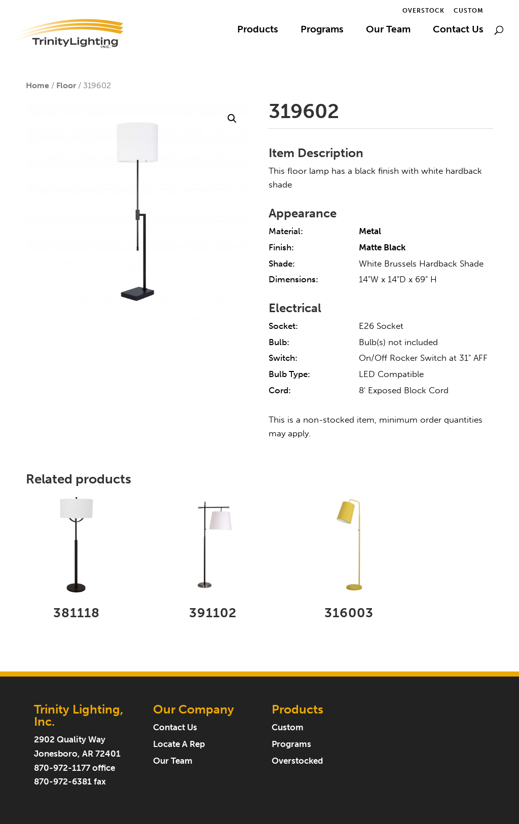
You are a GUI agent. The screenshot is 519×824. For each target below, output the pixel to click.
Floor (66, 85)
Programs (322, 30)
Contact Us (458, 30)
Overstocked (297, 761)
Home (37, 85)
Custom (469, 11)
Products (257, 30)
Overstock (423, 11)
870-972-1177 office (74, 768)
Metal (370, 231)
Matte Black (382, 247)
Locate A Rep (179, 744)
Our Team (388, 30)
